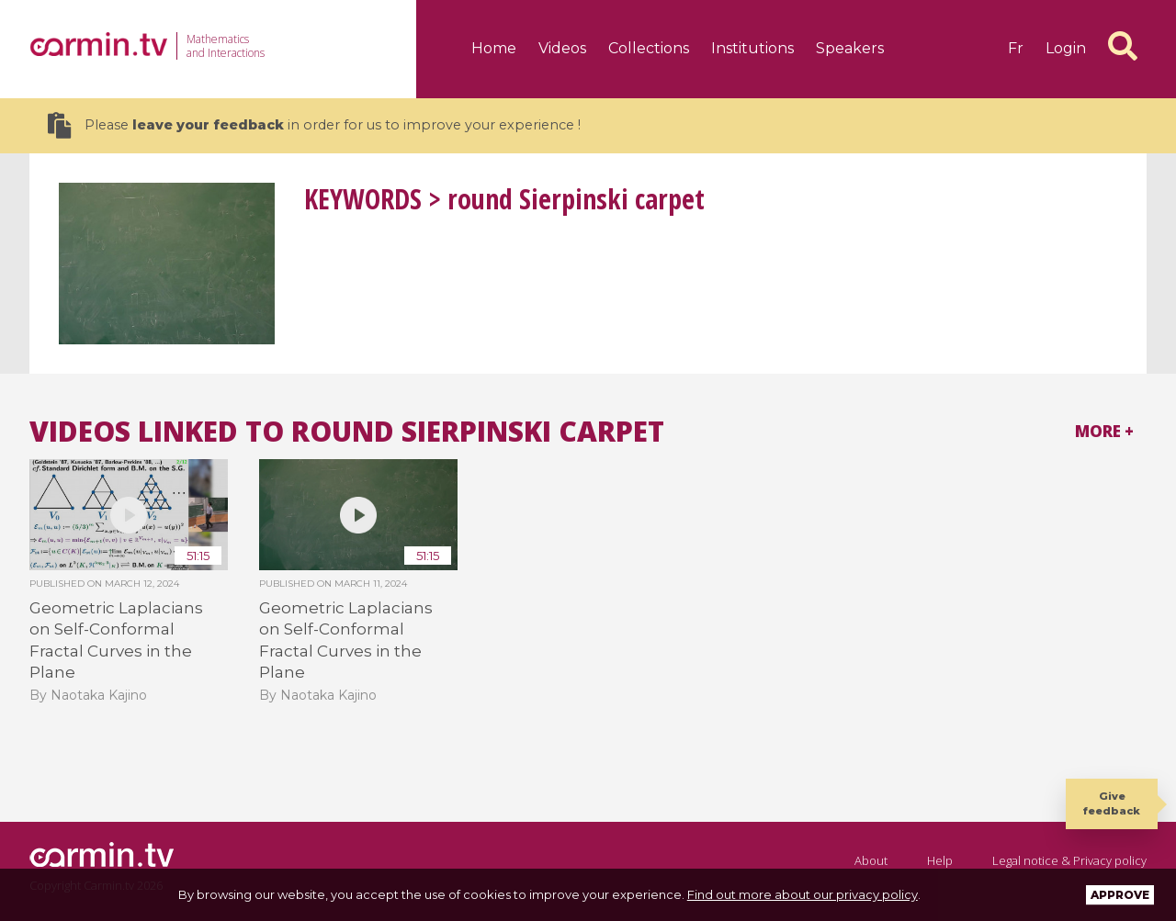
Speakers (850, 48)
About (871, 860)
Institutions (752, 48)
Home (493, 48)
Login (1066, 48)
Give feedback (1111, 803)
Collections (648, 48)
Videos (562, 48)
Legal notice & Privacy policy (1069, 860)
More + (1104, 431)
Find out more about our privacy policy (802, 894)
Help (940, 860)
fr (1015, 48)
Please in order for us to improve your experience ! (314, 125)
